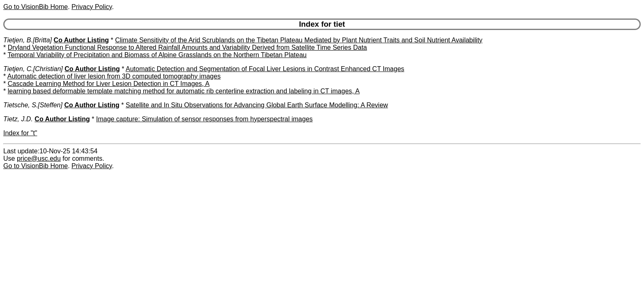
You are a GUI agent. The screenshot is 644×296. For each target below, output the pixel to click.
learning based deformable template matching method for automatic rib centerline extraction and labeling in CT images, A (184, 91)
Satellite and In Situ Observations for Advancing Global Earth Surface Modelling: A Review (257, 105)
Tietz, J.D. (18, 119)
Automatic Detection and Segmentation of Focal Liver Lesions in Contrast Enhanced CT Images (265, 68)
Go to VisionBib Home (35, 6)
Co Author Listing (81, 40)
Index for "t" (20, 133)
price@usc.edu (39, 158)
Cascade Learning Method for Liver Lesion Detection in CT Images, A (109, 83)
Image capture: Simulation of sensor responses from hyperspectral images (204, 119)
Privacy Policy (91, 6)
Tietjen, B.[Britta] (27, 40)
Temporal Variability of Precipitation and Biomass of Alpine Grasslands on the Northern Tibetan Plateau (156, 54)
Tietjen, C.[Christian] (33, 68)
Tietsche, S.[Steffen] (32, 105)
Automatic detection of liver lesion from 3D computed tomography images (114, 76)
